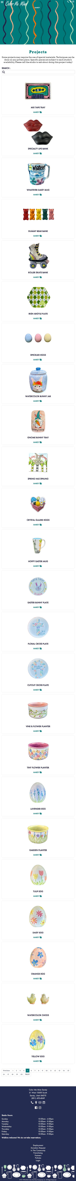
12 (55, 1070)
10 (46, 1070)
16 (4, 1074)
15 (68, 1070)
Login (38, 1161)
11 (51, 1070)
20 (21, 1074)
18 (12, 1074)
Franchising (38, 1153)
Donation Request (38, 1148)
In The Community (38, 1151)
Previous (6, 1070)
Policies (38, 1158)
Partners (38, 1156)
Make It (37, 112)
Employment (38, 1145)
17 (8, 1074)
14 (64, 1070)
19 (17, 1074)
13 (59, 1070)
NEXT (27, 1074)
